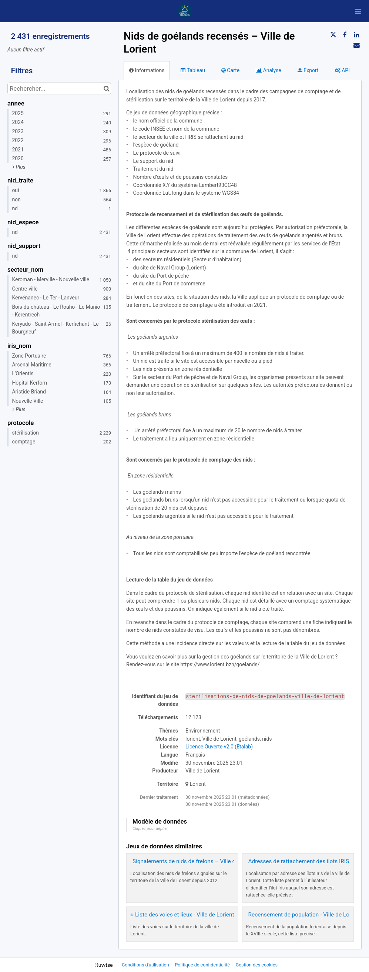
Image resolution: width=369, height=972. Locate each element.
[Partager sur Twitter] (333, 35)
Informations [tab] (146, 70)
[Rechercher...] (59, 88)
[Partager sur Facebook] (345, 35)
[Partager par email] (356, 45)
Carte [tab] (230, 70)
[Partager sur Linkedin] (356, 35)
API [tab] (342, 70)
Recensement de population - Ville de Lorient (304, 914)
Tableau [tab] (193, 70)
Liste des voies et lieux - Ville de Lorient (184, 914)
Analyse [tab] (268, 70)
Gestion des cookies (257, 965)
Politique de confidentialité (203, 965)
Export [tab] (308, 70)
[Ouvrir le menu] (358, 11)
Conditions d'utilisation (146, 965)
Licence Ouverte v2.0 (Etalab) (219, 747)
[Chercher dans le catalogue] (106, 88)
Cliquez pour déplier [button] (150, 828)
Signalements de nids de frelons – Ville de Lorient (195, 861)
